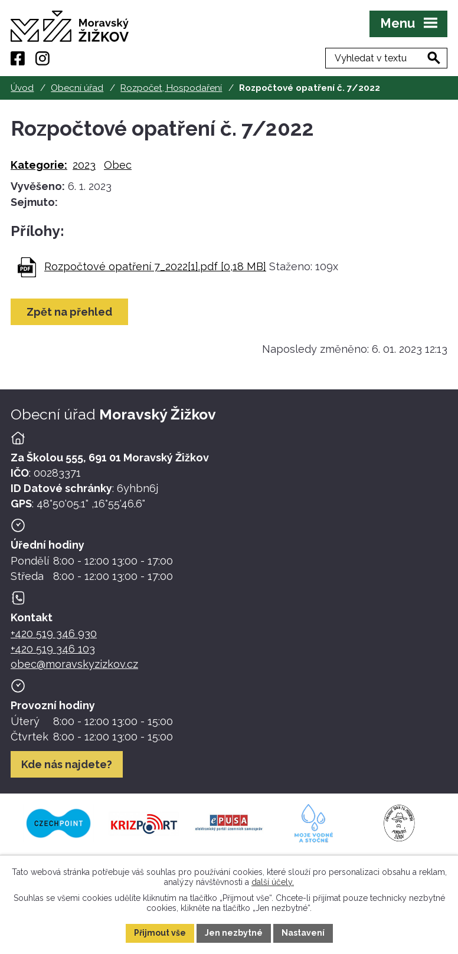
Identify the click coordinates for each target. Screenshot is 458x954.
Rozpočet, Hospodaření (171, 88)
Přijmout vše (160, 932)
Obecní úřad (77, 88)
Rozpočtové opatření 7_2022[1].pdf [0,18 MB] (155, 266)
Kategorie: (39, 165)
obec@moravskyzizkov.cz (74, 664)
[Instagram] (42, 58)
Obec (118, 165)
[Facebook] (18, 58)
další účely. (272, 881)
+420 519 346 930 (54, 633)
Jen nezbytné (234, 932)
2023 (84, 165)
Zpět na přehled (69, 312)
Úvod (22, 88)
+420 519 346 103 (53, 648)
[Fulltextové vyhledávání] (386, 58)
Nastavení (303, 932)
